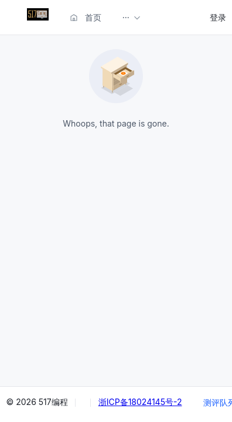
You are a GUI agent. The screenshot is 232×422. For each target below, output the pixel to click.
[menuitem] (38, 17)
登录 (218, 17)
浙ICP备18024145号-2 (140, 402)
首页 (85, 17)
